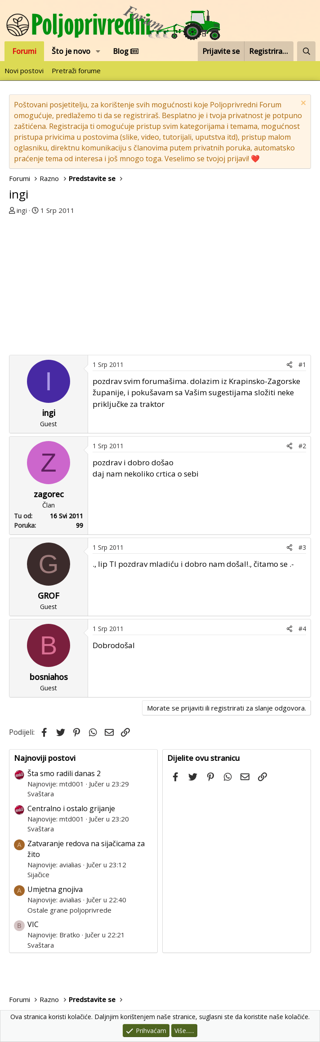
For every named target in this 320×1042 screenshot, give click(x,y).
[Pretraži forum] (306, 51)
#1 (302, 364)
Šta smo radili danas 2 (64, 773)
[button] (98, 51)
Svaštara (40, 793)
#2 (302, 446)
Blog (125, 51)
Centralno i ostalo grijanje (71, 808)
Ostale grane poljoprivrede (69, 909)
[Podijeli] (289, 364)
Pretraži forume (76, 70)
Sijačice (38, 874)
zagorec (49, 494)
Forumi (24, 51)
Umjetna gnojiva (55, 889)
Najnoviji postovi (45, 758)
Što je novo (71, 51)
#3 (302, 547)
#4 (302, 628)
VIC (33, 924)
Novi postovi (24, 70)
